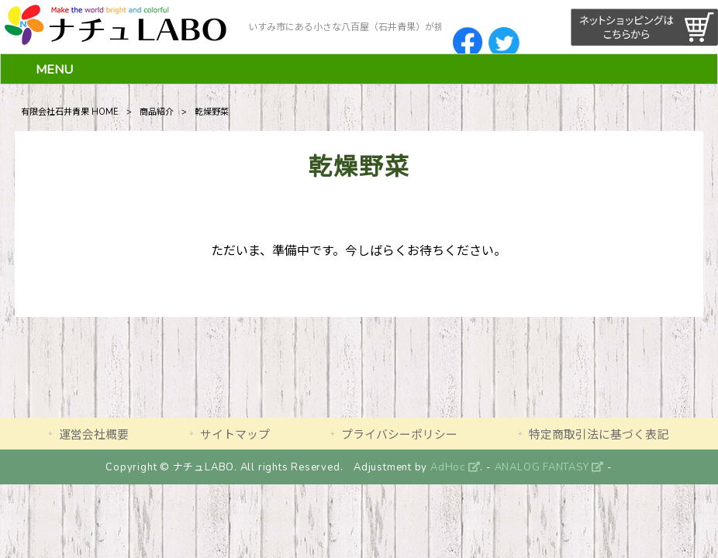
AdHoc (455, 467)
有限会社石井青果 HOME (70, 112)
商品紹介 (157, 112)
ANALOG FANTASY (549, 467)
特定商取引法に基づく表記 (598, 435)
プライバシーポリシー (399, 435)
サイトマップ (235, 435)
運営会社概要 (94, 435)
